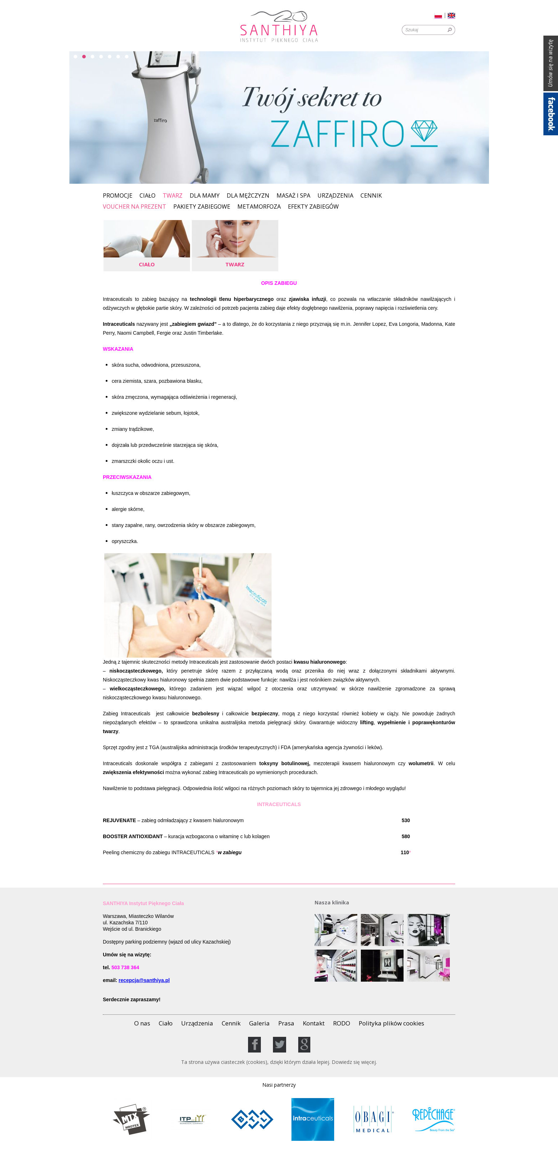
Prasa (286, 1023)
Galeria (259, 1023)
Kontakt (314, 1023)
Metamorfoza (259, 207)
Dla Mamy (205, 196)
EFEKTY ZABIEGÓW (313, 207)
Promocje (117, 196)
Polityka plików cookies (391, 1023)
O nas (142, 1023)
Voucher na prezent (134, 207)
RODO (341, 1023)
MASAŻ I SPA (293, 196)
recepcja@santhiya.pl (144, 980)
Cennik (371, 196)
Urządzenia (335, 196)
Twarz (173, 195)
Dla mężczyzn (248, 196)
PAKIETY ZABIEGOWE (201, 207)
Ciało (148, 196)
